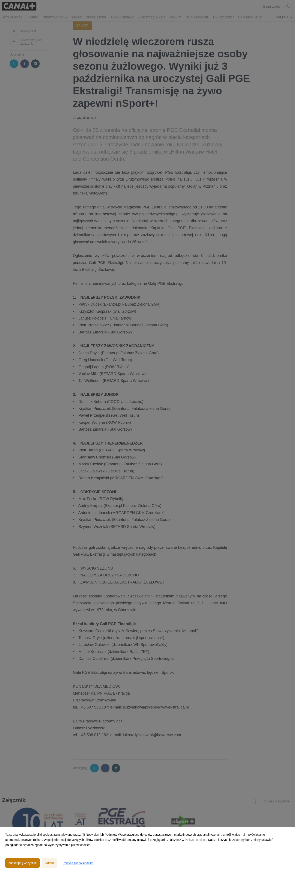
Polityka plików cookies (78, 863)
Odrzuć (49, 863)
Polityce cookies (195, 839)
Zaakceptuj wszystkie (22, 863)
